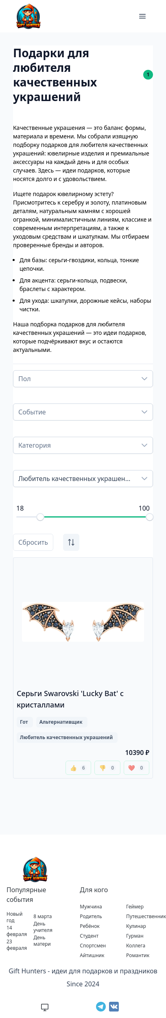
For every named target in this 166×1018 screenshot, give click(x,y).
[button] (142, 16)
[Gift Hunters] (27, 16)
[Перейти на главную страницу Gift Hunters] (34, 869)
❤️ (136, 768)
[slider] (40, 517)
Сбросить (33, 542)
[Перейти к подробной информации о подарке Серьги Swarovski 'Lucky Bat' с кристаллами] (83, 668)
